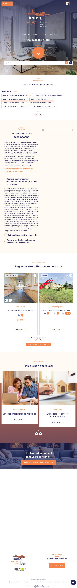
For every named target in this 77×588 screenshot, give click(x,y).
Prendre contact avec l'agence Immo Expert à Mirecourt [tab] (21, 241)
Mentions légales (39, 582)
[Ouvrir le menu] (7, 4)
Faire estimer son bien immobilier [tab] (23, 235)
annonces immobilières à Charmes (18, 205)
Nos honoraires (15, 582)
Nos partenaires (27, 582)
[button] (40, 114)
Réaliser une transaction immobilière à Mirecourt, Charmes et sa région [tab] (22, 181)
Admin (49, 582)
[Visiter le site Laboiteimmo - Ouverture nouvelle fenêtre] (41, 586)
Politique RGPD (58, 582)
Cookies (67, 582)
